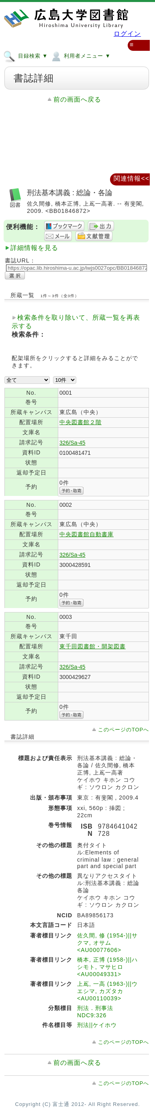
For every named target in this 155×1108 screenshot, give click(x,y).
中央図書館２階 (80, 422)
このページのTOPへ (123, 730)
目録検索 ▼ (25, 55)
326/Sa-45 (72, 442)
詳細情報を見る (34, 247)
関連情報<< (131, 178)
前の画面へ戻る (77, 99)
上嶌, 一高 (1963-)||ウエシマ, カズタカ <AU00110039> (107, 991)
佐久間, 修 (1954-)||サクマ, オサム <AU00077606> (107, 942)
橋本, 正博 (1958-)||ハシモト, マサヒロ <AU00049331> (107, 966)
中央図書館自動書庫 (86, 534)
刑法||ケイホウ (97, 1025)
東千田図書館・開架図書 (92, 646)
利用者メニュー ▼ (80, 55)
